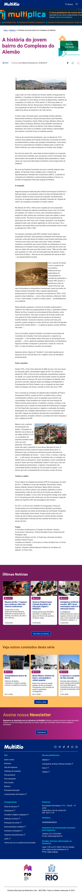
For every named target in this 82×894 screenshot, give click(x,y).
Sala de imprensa (10, 767)
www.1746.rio (52, 852)
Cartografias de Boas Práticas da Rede (57, 764)
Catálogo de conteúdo (12, 771)
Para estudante (10, 779)
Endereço (46, 802)
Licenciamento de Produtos (15, 794)
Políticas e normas (12, 818)
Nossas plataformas (50, 755)
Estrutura (7, 763)
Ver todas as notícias (41, 634)
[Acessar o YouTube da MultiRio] (55, 747)
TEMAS (46, 772)
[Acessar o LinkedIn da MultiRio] (76, 747)
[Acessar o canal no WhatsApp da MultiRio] (72, 747)
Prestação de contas (13, 822)
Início (6, 30)
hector (45, 768)
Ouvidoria (46, 818)
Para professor (9, 775)
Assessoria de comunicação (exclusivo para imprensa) (58, 829)
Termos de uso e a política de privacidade (19, 843)
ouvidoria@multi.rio (49, 822)
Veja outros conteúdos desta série (28, 647)
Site (6, 755)
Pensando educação (12, 790)
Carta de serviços (11, 806)
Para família (8, 783)
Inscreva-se (41, 732)
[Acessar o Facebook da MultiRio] (68, 747)
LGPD (7, 839)
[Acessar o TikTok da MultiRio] (64, 747)
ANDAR (46, 760)
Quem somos (9, 760)
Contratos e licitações (13, 831)
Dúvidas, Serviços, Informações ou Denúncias (57, 842)
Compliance (9, 810)
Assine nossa (27, 714)
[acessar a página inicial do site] (12, 4)
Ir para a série (41, 702)
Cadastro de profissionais (15, 835)
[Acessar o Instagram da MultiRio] (59, 747)
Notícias (12, 30)
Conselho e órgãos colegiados (16, 814)
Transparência (10, 802)
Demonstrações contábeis (15, 827)
